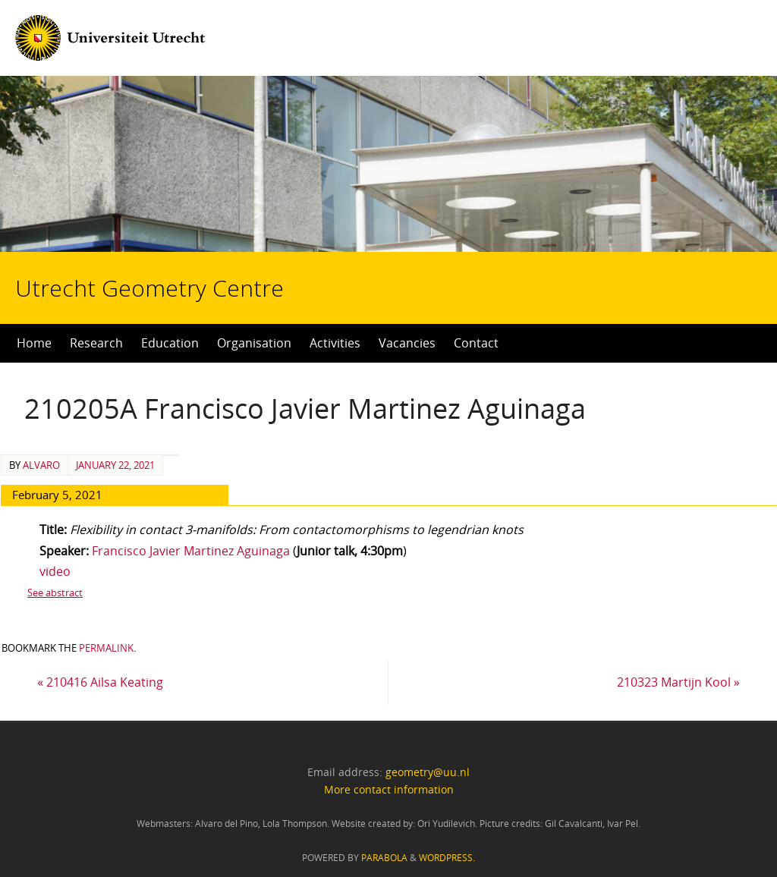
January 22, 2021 (115, 465)
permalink (106, 648)
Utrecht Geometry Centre (190, 240)
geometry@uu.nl (427, 772)
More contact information (389, 789)
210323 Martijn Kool (678, 682)
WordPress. (447, 857)
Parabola (384, 857)
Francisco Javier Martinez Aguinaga (192, 550)
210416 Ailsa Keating (100, 682)
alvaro (41, 465)
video (55, 571)
